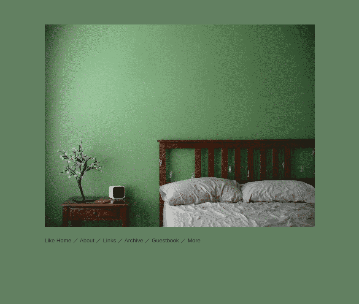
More (194, 240)
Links (109, 240)
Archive (133, 240)
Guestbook (165, 240)
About (87, 240)
